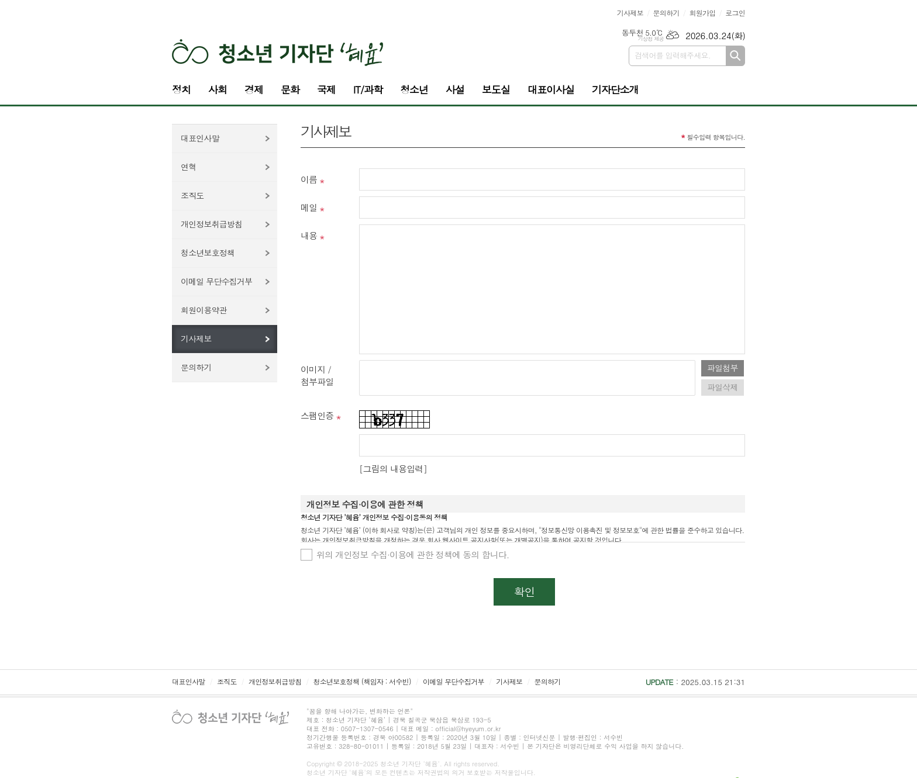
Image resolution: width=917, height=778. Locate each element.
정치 (181, 89)
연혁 (188, 166)
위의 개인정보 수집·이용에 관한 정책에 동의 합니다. (412, 554)
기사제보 (630, 13)
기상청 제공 (650, 39)
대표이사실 (551, 89)
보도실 (496, 89)
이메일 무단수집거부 (216, 281)
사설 (455, 89)
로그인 (735, 13)
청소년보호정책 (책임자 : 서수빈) (362, 681)
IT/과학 (367, 89)
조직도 (192, 195)
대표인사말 (200, 138)
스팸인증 (317, 415)
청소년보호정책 (208, 252)
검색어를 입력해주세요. (673, 55)
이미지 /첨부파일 (317, 375)
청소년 (414, 89)
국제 (326, 89)
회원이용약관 (204, 310)
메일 (309, 207)
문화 (290, 89)
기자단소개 (615, 89)
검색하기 (735, 56)
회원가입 (702, 13)
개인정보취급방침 (211, 224)
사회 (217, 89)
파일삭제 (722, 387)
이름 (309, 179)
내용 (309, 235)
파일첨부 (722, 368)
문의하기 (666, 13)
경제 (253, 89)
